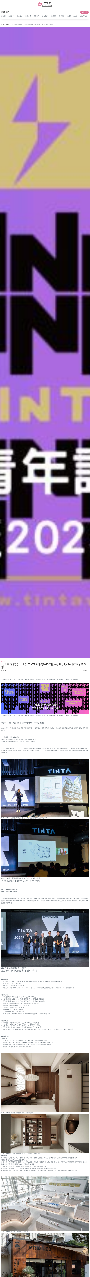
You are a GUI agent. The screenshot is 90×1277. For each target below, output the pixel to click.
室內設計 (19, 16)
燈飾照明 (53, 16)
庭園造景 (28, 16)
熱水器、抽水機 (72, 16)
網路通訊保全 (84, 16)
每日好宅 (11, 16)
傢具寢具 (36, 16)
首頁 (2, 24)
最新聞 (7, 24)
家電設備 (62, 16)
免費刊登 (84, 12)
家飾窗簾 (45, 16)
